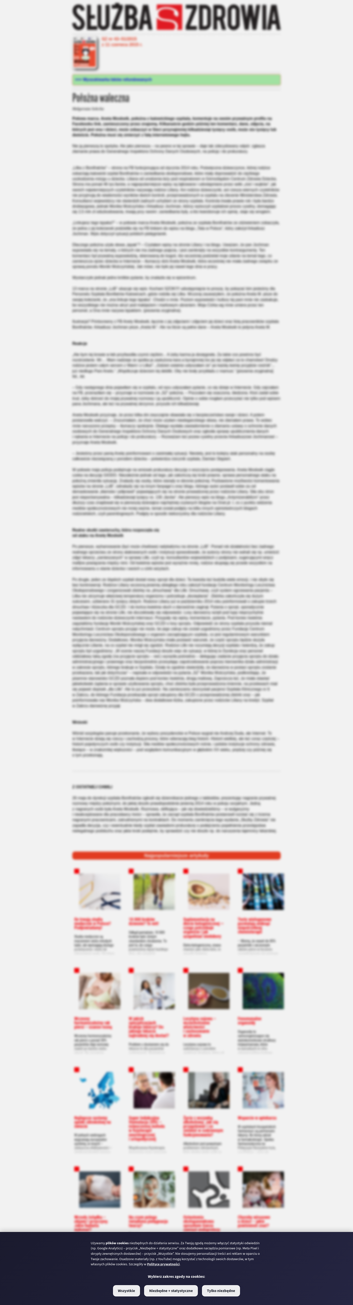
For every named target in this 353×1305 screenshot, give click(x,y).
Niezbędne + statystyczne (171, 1290)
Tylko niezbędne (221, 1290)
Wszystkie (126, 1290)
